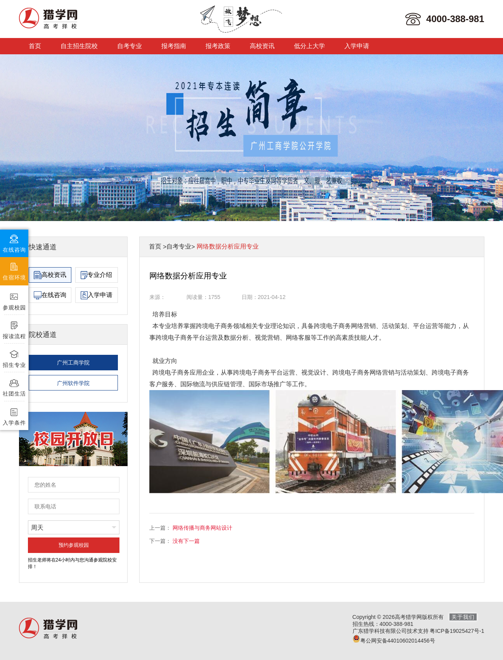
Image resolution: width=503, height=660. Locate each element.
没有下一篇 (186, 541)
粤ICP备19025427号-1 (457, 631)
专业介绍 (96, 275)
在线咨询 (50, 295)
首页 (35, 46)
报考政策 (218, 46)
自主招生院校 (79, 46)
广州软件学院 (73, 383)
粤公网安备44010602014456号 (394, 641)
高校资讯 (262, 46)
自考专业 (129, 46)
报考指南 (173, 46)
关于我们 (463, 617)
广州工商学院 (73, 362)
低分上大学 (309, 46)
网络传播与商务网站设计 (202, 528)
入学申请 (356, 46)
